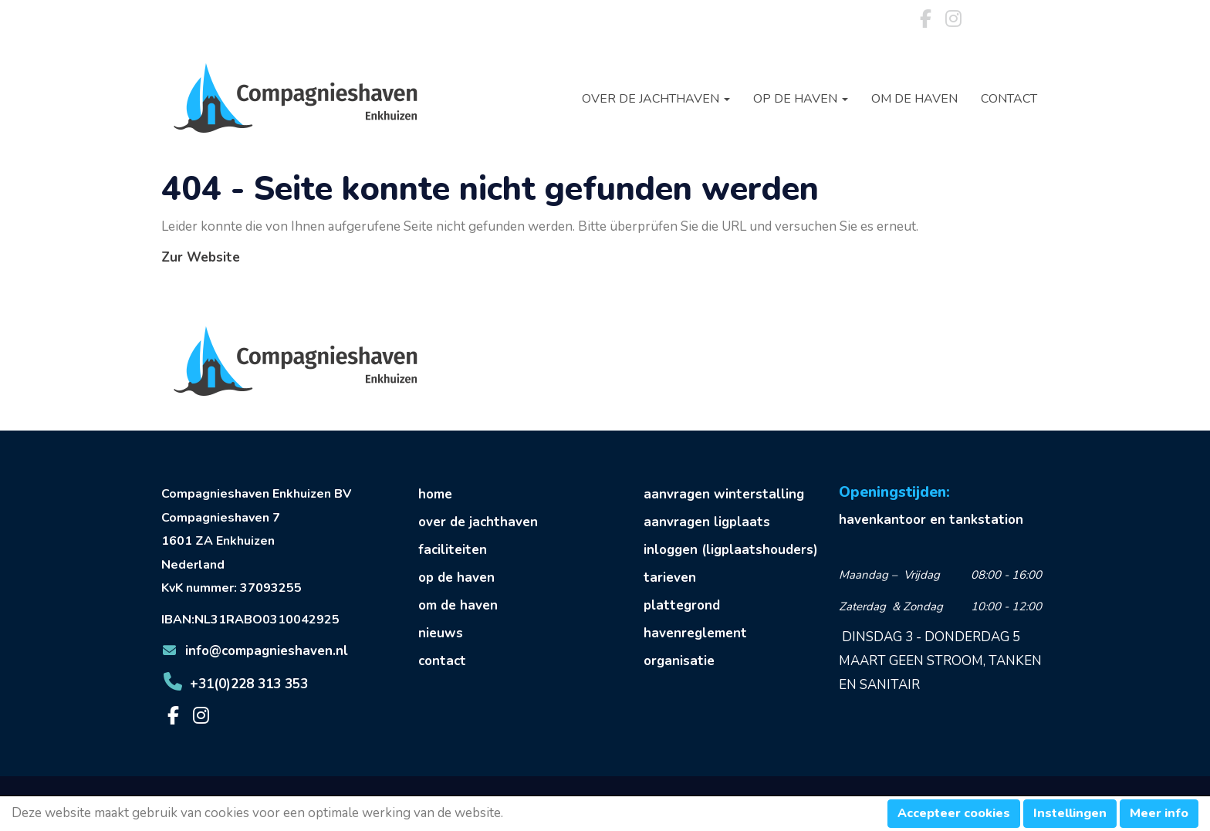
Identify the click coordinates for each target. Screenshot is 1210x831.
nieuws (440, 633)
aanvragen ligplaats (707, 522)
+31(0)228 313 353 (234, 684)
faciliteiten (452, 550)
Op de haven (800, 98)
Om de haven (914, 98)
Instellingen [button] (1070, 813)
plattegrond (682, 605)
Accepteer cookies (953, 813)
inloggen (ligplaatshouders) (731, 550)
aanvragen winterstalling (724, 494)
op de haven (456, 577)
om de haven (458, 605)
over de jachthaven (478, 522)
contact (442, 661)
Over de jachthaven (656, 98)
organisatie (679, 661)
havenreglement (695, 633)
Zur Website (200, 257)
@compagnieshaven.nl (254, 651)
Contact (1009, 98)
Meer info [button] (1159, 813)
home (435, 494)
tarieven (670, 577)
